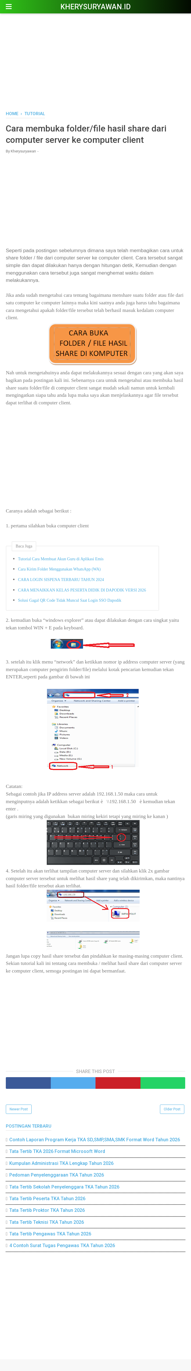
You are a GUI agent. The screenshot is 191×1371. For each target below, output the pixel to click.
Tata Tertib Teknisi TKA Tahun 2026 (46, 1222)
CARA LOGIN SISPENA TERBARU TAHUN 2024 (61, 579)
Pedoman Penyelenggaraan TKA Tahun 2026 (56, 1175)
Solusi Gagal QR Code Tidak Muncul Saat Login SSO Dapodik (69, 600)
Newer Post (19, 1109)
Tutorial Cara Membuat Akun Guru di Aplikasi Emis (61, 559)
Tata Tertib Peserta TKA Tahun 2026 (47, 1198)
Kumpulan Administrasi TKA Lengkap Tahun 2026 (61, 1163)
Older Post (172, 1109)
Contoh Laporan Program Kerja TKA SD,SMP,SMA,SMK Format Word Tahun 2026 (94, 1139)
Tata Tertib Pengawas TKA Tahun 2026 (50, 1234)
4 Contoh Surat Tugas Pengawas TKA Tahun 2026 (62, 1245)
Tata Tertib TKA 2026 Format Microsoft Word (57, 1151)
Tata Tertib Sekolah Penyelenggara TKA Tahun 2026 (64, 1187)
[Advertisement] (95, 61)
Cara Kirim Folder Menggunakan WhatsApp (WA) (59, 569)
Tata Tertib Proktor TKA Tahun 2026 (47, 1210)
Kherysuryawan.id (95, 7)
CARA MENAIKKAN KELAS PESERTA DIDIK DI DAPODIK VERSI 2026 (82, 590)
